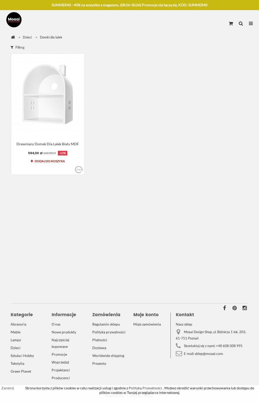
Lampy (16, 340)
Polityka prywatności (108, 332)
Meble (15, 332)
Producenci (61, 378)
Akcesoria (18, 324)
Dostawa (99, 348)
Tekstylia (17, 363)
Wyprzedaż (60, 362)
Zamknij (7, 388)
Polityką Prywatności (145, 388)
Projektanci (61, 370)
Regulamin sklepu (106, 324)
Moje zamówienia (147, 324)
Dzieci (15, 348)
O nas (56, 324)
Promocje (59, 354)
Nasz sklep (184, 324)
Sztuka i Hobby (22, 355)
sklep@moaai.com (209, 353)
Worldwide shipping (108, 355)
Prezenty (99, 363)
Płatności (99, 340)
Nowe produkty (64, 332)
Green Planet (21, 371)
